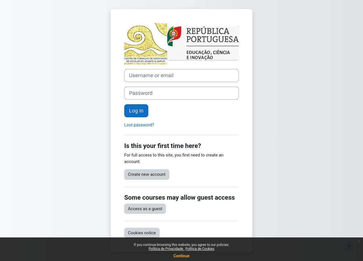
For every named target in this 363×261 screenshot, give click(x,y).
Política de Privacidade (166, 249)
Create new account (147, 174)
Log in (136, 111)
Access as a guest (145, 208)
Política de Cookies (199, 249)
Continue (182, 256)
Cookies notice (142, 232)
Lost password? (139, 125)
